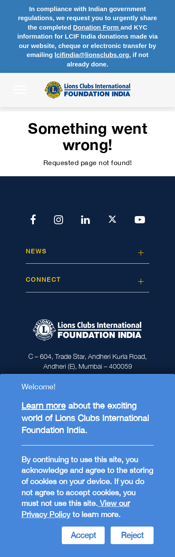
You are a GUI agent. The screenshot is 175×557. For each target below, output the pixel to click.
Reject (132, 535)
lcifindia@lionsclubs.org (91, 54)
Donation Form (97, 27)
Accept (83, 535)
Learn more (43, 405)
